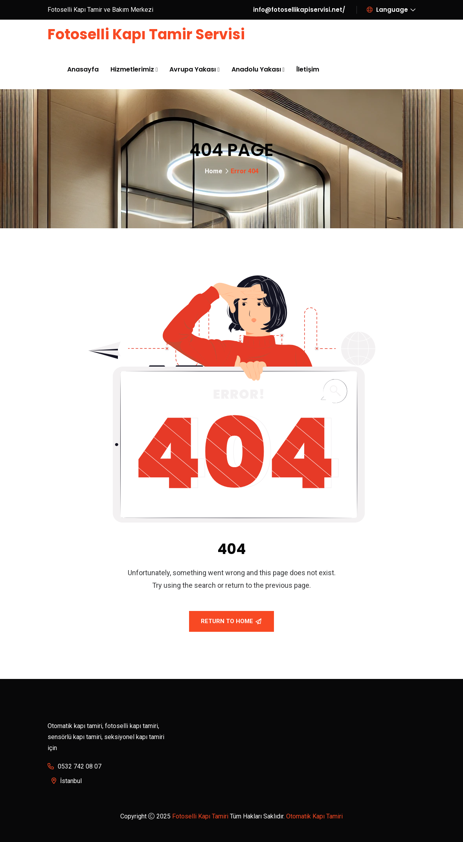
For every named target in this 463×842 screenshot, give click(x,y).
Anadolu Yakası (256, 69)
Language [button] (387, 10)
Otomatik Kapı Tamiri (314, 816)
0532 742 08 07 (79, 766)
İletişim (307, 69)
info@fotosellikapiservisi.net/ (299, 10)
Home (213, 171)
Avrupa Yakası (192, 69)
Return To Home (231, 621)
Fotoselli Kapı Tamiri (200, 816)
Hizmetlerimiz (132, 69)
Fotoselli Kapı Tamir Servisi (146, 34)
